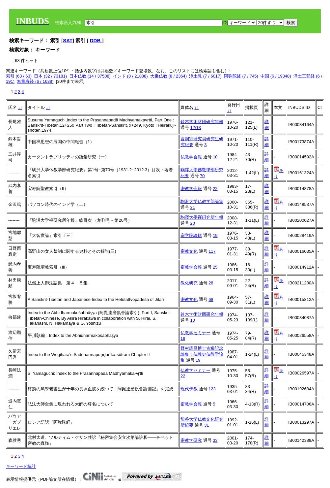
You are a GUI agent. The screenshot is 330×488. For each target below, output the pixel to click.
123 (212, 388)
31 (192, 207)
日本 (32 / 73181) (50, 76)
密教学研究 (191, 440)
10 (215, 156)
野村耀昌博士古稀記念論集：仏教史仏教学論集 (201, 354)
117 (212, 251)
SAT (67, 40)
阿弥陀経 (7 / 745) (241, 76)
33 (215, 440)
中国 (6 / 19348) (276, 76)
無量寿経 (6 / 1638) (35, 81)
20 (192, 223)
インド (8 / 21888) (130, 76)
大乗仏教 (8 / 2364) (168, 76)
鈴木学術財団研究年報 (201, 121)
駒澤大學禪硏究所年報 (201, 217)
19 (215, 235)
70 (202, 175)
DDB (96, 40)
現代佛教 (189, 388)
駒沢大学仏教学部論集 (201, 201)
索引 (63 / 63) (19, 76)
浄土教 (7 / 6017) (205, 76)
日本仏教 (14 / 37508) (90, 76)
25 (215, 267)
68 (210, 299)
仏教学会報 (191, 156)
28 (210, 282)
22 (215, 188)
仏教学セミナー (195, 332)
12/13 (195, 127)
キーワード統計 (21, 466)
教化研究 (189, 282)
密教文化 (189, 251)
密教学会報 (191, 188)
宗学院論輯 (191, 235)
